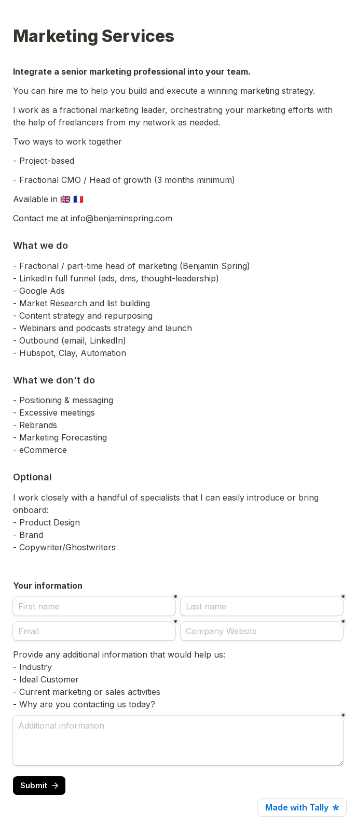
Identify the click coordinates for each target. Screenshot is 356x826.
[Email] (94, 631)
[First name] (94, 606)
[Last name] (262, 606)
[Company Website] (262, 631)
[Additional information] (178, 740)
